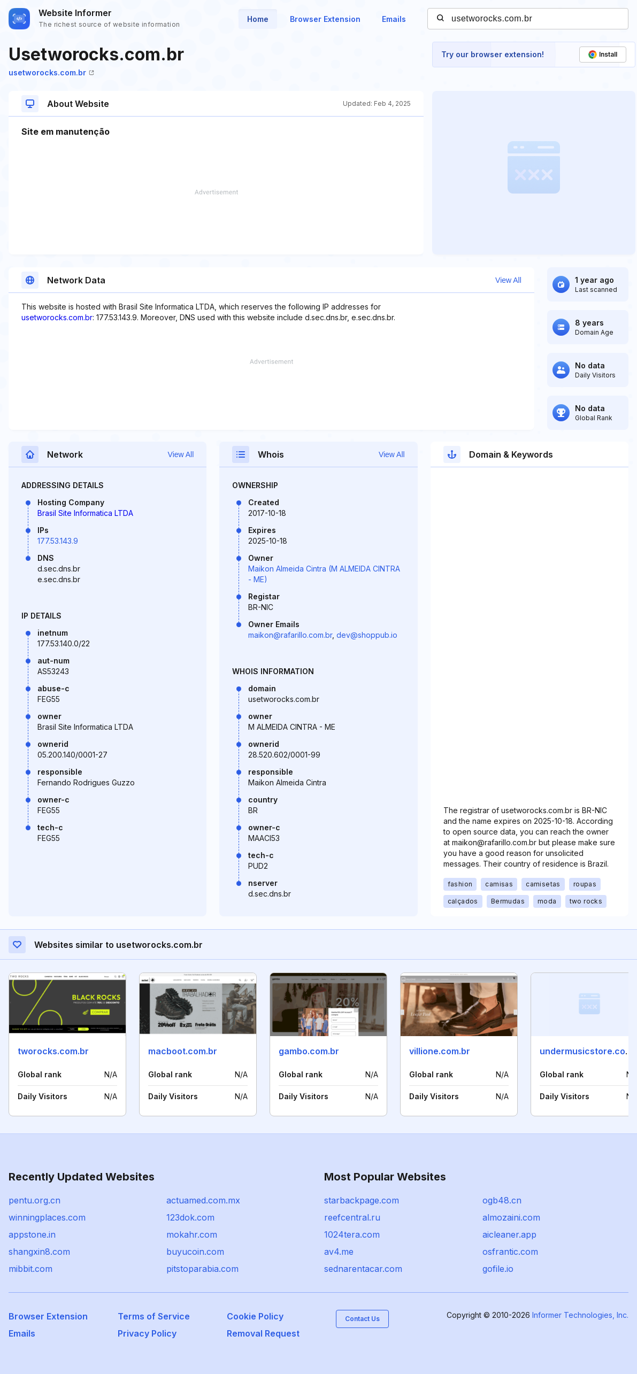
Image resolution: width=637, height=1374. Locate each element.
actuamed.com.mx (203, 1200)
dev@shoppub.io (366, 634)
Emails (394, 19)
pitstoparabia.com (202, 1268)
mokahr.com (191, 1234)
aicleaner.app (509, 1234)
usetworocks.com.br (51, 72)
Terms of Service (154, 1316)
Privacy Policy (147, 1333)
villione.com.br (439, 1051)
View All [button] (508, 280)
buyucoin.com (195, 1251)
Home (257, 19)
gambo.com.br (309, 1051)
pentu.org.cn (34, 1200)
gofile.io (497, 1268)
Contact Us (362, 1319)
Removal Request (263, 1333)
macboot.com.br (182, 1051)
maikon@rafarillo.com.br (290, 634)
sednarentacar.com (363, 1268)
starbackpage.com (361, 1200)
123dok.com (190, 1217)
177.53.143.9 (57, 540)
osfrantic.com (510, 1251)
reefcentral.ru (352, 1217)
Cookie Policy (255, 1316)
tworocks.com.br (53, 1051)
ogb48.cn (501, 1200)
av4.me (339, 1251)
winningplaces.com (47, 1217)
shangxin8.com (39, 1251)
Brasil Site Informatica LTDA (85, 513)
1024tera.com (352, 1234)
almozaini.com (511, 1217)
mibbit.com (30, 1268)
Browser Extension (325, 19)
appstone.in (32, 1234)
